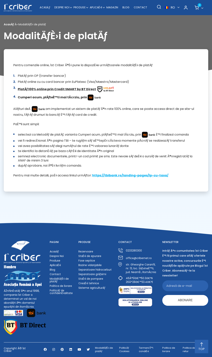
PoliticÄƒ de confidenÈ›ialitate (61, 291)
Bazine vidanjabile (90, 265)
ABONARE (185, 300)
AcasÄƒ (45, 7)
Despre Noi (61, 7)
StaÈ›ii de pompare (90, 278)
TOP (201, 346)
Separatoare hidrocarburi (94, 269)
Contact (140, 7)
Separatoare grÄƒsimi (92, 274)
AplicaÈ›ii (96, 7)
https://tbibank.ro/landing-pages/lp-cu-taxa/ (130, 175)
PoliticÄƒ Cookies (124, 349)
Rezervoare (85, 251)
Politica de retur (189, 349)
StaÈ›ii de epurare (89, 256)
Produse (80, 7)
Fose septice (86, 260)
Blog (126, 7)
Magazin (112, 7)
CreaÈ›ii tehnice (88, 283)
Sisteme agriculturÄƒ (91, 287)
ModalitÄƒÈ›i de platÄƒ (59, 280)
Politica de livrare (61, 286)
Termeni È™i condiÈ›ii (146, 349)
